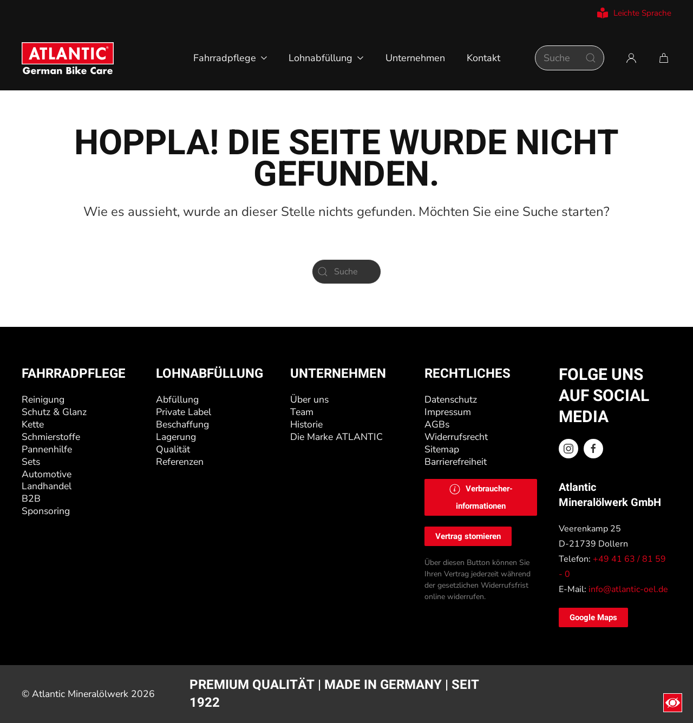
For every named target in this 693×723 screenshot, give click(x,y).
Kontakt (483, 57)
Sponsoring (46, 510)
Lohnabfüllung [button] (326, 57)
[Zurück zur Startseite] (68, 58)
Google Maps (593, 617)
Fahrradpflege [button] (230, 57)
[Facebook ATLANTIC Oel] (593, 448)
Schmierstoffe (51, 436)
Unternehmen (415, 57)
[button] (480, 497)
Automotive (46, 474)
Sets (31, 461)
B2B (31, 498)
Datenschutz (450, 399)
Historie (306, 424)
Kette (33, 424)
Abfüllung (177, 399)
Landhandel (46, 486)
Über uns (309, 399)
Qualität (173, 449)
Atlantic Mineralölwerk (81, 693)
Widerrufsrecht (456, 436)
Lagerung (176, 436)
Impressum (447, 411)
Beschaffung (182, 424)
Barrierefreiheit (455, 461)
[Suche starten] (590, 57)
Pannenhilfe (47, 449)
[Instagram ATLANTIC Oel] (568, 448)
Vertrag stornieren (468, 536)
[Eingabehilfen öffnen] (672, 702)
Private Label (183, 411)
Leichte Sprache (634, 13)
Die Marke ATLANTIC (336, 436)
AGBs (436, 424)
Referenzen (180, 461)
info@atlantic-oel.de (628, 589)
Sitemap (441, 449)
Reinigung (43, 399)
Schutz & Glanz (54, 411)
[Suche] (569, 57)
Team (301, 411)
